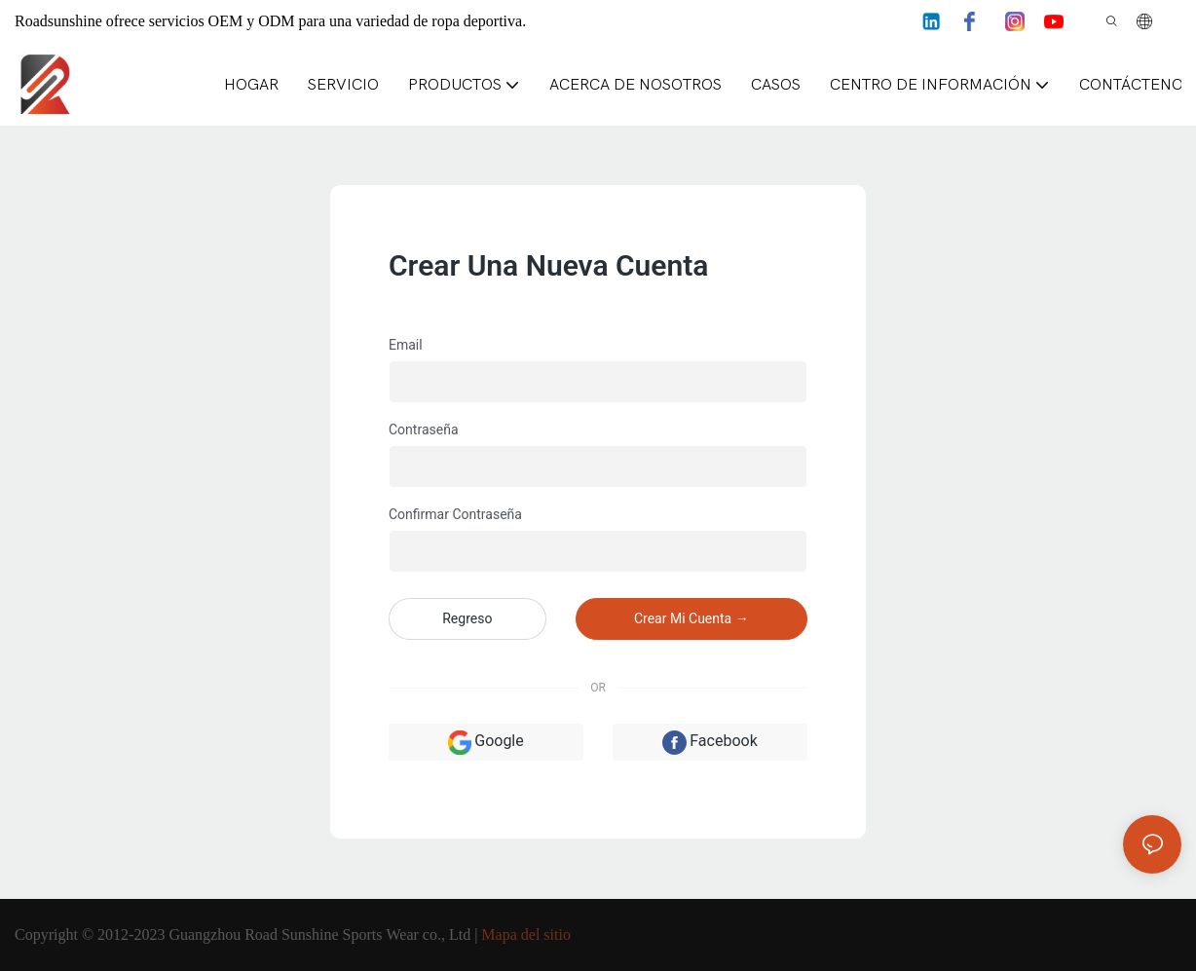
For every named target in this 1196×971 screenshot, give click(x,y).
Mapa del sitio (526, 934)
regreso (467, 618)
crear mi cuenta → (691, 618)
